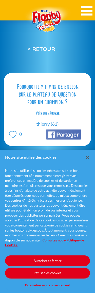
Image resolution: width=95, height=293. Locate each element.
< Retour (41, 49)
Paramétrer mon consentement (47, 285)
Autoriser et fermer (48, 261)
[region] (47, 221)
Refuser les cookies (47, 273)
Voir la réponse (48, 113)
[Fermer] (87, 157)
